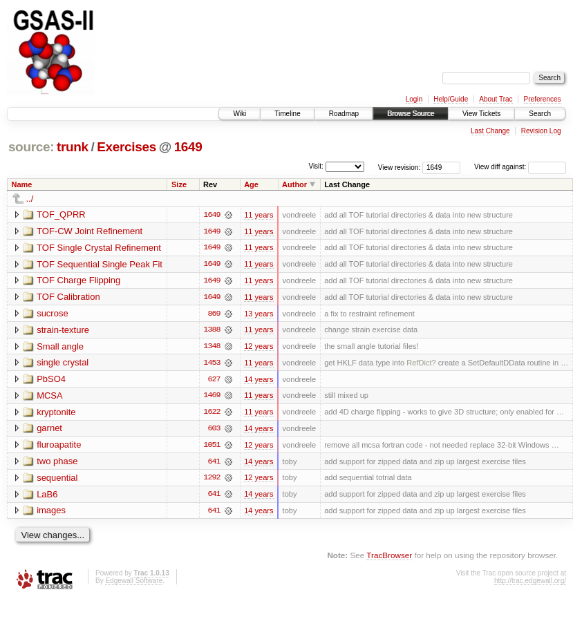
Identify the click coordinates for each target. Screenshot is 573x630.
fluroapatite (59, 446)
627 (213, 380)
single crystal (62, 364)
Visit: (315, 166)
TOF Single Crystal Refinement (99, 247)
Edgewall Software (133, 583)
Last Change (490, 131)
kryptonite (56, 413)
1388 (211, 330)
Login (414, 99)
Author (294, 184)
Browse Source (410, 113)
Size (179, 184)
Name (22, 184)
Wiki (239, 113)
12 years (258, 347)
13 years (258, 314)
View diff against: (520, 167)
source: (31, 147)
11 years (258, 215)
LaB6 (47, 496)
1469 (211, 397)
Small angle (60, 347)
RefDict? (420, 364)
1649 (188, 147)
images (51, 513)
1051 (211, 446)
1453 (211, 364)
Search (540, 113)
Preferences (542, 99)
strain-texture (63, 330)
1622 (211, 413)
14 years (258, 380)
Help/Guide (450, 99)
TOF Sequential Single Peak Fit (99, 264)
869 (213, 314)
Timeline (287, 113)
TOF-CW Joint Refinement (89, 231)
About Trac (495, 99)
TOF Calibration (68, 297)
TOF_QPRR (61, 214)
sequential (57, 480)
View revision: (399, 167)
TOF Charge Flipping (78, 281)
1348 (211, 347)
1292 (211, 480)
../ (30, 198)
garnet (49, 430)
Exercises (126, 147)
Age (251, 184)
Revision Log (541, 131)
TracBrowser (389, 557)
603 (213, 430)
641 (213, 463)
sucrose (52, 314)
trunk (72, 147)
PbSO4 (51, 380)
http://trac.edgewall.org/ (530, 583)
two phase (57, 463)
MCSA (50, 397)
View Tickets (481, 113)
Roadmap (344, 113)
